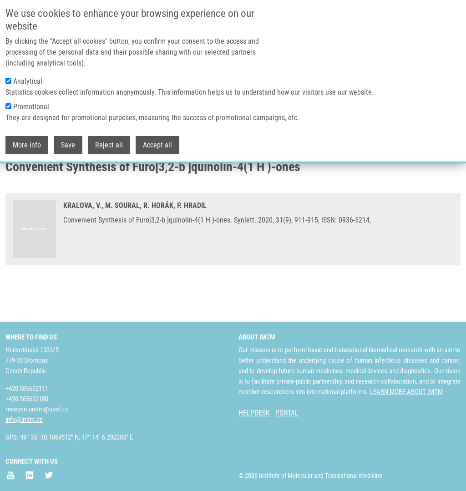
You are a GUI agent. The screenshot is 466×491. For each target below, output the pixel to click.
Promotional (31, 102)
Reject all (109, 140)
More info (27, 140)
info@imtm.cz (24, 419)
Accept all (157, 140)
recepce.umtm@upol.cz (37, 409)
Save (68, 140)
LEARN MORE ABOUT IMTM (406, 392)
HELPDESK (254, 413)
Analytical (27, 76)
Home (13, 175)
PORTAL (287, 413)
